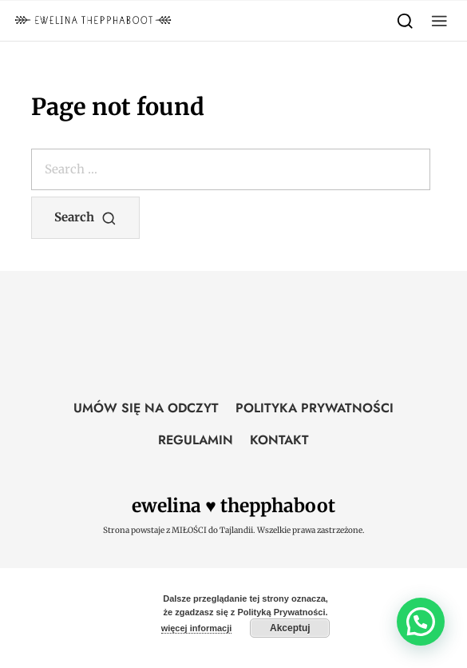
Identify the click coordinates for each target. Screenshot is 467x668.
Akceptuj (290, 628)
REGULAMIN (195, 440)
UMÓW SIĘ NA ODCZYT (146, 408)
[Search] (405, 20)
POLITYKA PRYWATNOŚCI (314, 408)
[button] (439, 20)
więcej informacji (196, 628)
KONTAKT (279, 440)
